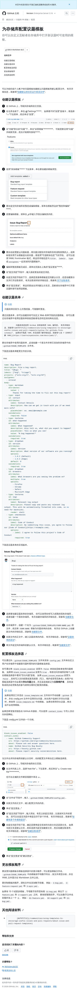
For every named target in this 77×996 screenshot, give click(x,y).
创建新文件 (37, 631)
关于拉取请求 (63, 280)
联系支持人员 (9, 970)
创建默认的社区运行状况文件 (30, 91)
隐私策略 (5, 955)
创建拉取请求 (34, 831)
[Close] (70, 4)
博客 (55, 986)
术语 (22, 986)
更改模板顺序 (13, 864)
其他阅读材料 (13, 910)
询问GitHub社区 (10, 966)
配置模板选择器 (14, 654)
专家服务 (47, 986)
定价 (40, 986)
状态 (34, 986)
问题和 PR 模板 (22, 19)
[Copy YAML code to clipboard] (71, 358)
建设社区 (9, 19)
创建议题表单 (13, 297)
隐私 (28, 986)
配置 (33, 19)
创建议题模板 (13, 99)
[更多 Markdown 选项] (27, 50)
